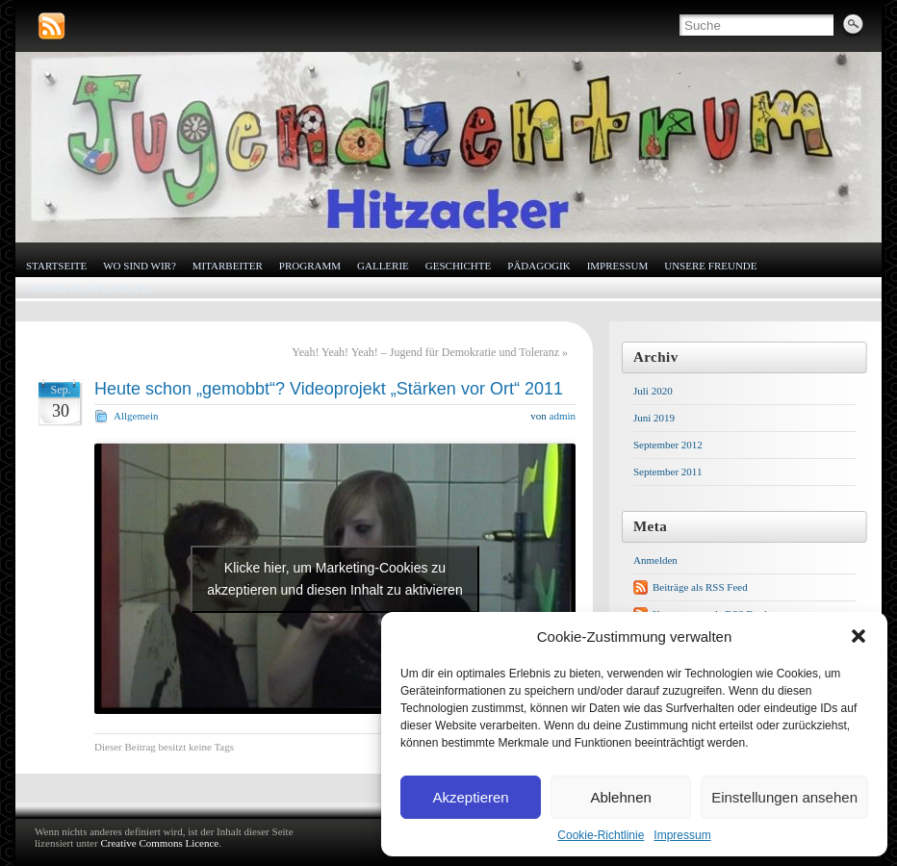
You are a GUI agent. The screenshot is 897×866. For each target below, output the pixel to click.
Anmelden (655, 560)
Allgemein (136, 415)
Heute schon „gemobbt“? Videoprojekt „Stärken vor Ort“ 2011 (328, 388)
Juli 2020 (653, 390)
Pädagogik (538, 265)
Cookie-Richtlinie (600, 835)
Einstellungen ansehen (784, 797)
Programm (310, 265)
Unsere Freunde (710, 265)
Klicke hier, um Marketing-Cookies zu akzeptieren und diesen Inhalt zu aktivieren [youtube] (334, 579)
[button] (858, 636)
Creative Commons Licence (159, 843)
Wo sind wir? (139, 265)
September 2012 (668, 444)
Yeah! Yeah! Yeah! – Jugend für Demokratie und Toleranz (425, 352)
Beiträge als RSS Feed (700, 587)
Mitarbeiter (227, 265)
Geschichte (458, 265)
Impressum (682, 835)
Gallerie (383, 265)
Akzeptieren (470, 797)
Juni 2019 (654, 417)
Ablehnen (620, 797)
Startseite (56, 265)
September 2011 (667, 471)
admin (563, 415)
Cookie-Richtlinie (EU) (89, 288)
